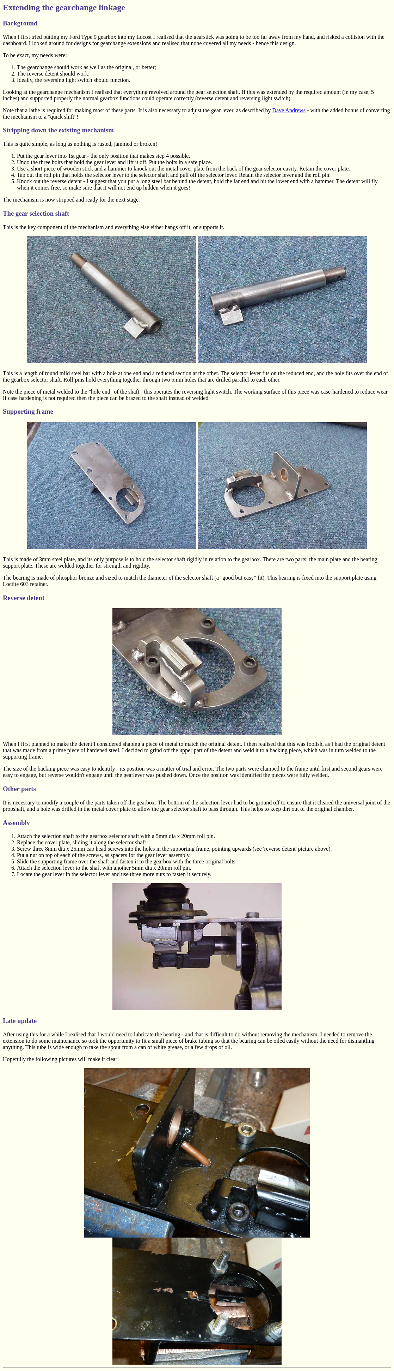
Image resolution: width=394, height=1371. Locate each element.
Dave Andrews (289, 110)
